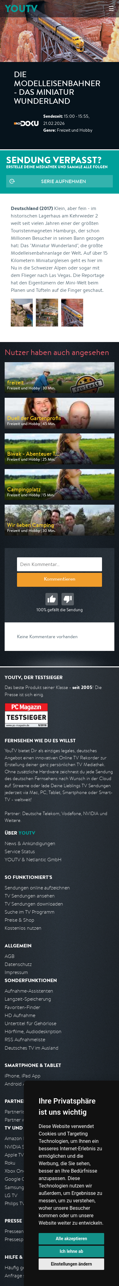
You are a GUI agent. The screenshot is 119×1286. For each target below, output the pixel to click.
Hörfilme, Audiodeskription (33, 1031)
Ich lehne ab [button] (71, 1251)
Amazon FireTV (20, 1138)
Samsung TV (18, 1187)
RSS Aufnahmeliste (25, 1039)
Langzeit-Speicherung (28, 999)
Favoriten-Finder (22, 1007)
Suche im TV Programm (29, 912)
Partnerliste (17, 1111)
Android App (18, 1084)
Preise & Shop (19, 920)
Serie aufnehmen (63, 181)
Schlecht (68, 599)
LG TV (11, 1195)
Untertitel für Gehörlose (30, 1023)
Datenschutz (18, 964)
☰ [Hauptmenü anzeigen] (111, 8)
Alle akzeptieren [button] (71, 1238)
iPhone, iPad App (22, 1076)
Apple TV (14, 1155)
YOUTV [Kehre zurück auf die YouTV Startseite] (21, 8)
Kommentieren (59, 579)
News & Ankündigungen (30, 843)
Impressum (16, 972)
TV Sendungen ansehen (30, 896)
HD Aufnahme (20, 1015)
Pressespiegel (19, 1239)
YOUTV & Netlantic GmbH (33, 859)
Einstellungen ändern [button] (71, 1264)
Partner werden (21, 1120)
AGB (10, 956)
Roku (10, 1163)
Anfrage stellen (21, 1275)
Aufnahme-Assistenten (29, 991)
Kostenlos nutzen (23, 928)
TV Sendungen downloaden (34, 904)
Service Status (20, 851)
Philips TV (15, 1203)
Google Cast (18, 1179)
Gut (51, 599)
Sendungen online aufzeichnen (37, 887)
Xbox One (15, 1171)
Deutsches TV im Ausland (31, 1048)
